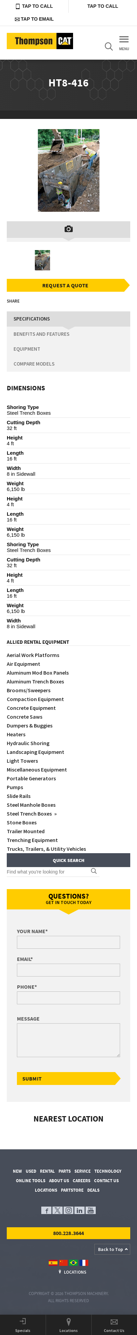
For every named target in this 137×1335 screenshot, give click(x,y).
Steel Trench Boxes (30, 813)
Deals (93, 1190)
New (17, 1171)
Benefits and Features (41, 334)
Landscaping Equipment (35, 751)
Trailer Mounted (26, 831)
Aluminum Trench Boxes (35, 681)
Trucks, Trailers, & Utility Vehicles (46, 848)
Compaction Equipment (35, 699)
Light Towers (22, 760)
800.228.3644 (68, 1233)
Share (13, 301)
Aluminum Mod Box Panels (38, 672)
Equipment (27, 349)
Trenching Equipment (32, 840)
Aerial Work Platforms (33, 655)
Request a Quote (65, 285)
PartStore (72, 1190)
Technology (107, 1171)
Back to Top (110, 1249)
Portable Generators (31, 778)
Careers (81, 1181)
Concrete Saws (24, 716)
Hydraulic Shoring (28, 743)
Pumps (15, 787)
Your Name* (32, 931)
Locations (46, 1190)
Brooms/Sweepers (28, 690)
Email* (25, 959)
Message (28, 1018)
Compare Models (34, 364)
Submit (32, 1078)
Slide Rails (18, 796)
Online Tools (30, 1181)
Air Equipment (23, 663)
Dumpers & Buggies (29, 725)
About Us (59, 1181)
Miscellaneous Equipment (37, 769)
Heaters (16, 734)
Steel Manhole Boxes (31, 804)
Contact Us (106, 1181)
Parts (65, 1171)
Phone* (27, 986)
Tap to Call (34, 6)
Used (31, 1171)
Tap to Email (34, 19)
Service (82, 1171)
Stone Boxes (22, 822)
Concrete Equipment (31, 707)
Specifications (32, 318)
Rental (47, 1171)
